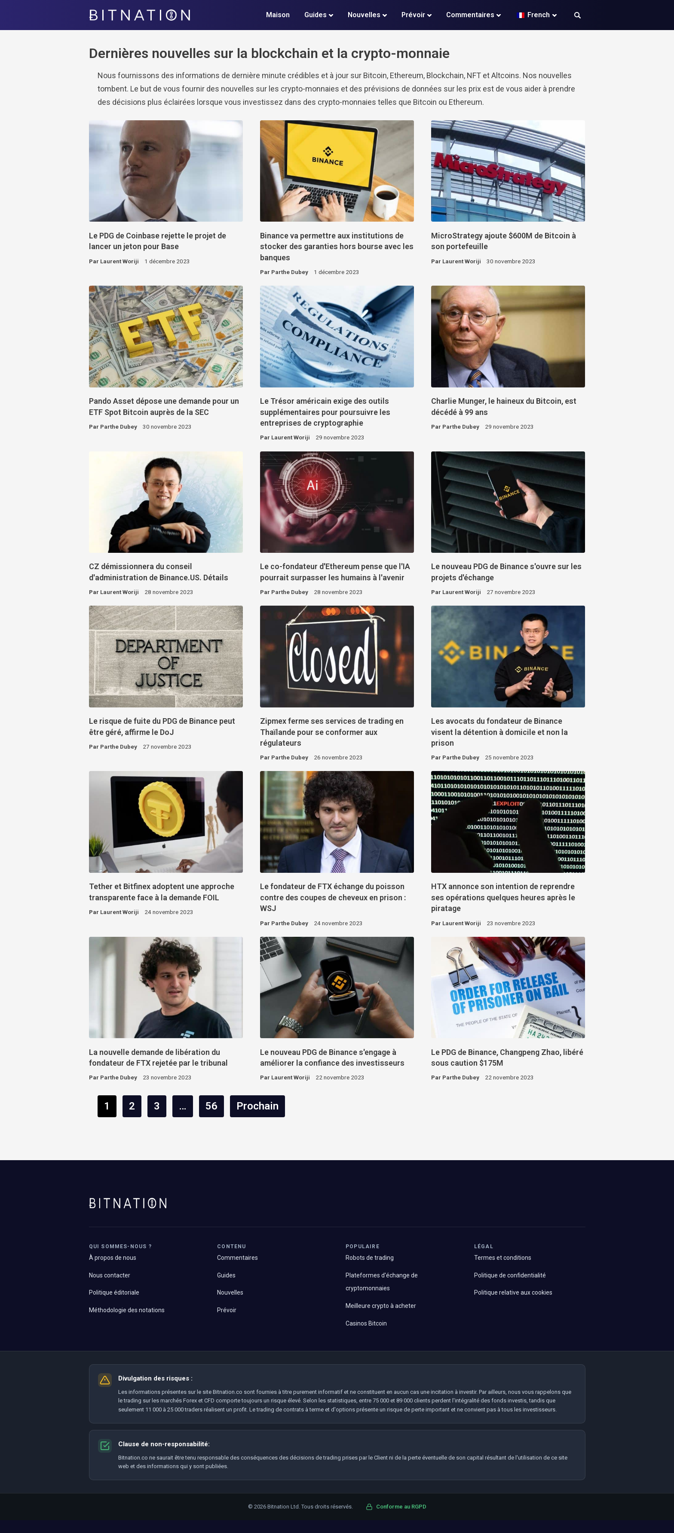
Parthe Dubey (289, 271)
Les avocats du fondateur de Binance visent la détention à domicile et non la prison (499, 731)
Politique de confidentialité (510, 1275)
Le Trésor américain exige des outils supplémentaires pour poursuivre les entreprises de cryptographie (325, 411)
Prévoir (413, 15)
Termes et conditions (502, 1257)
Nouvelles (364, 15)
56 (211, 1106)
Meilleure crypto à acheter (381, 1305)
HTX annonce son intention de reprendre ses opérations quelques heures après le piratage (503, 897)
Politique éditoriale (114, 1292)
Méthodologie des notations (127, 1310)
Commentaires (470, 15)
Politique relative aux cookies (513, 1292)
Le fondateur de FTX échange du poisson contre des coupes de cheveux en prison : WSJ (333, 897)
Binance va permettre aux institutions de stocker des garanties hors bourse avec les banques (337, 246)
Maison (278, 15)
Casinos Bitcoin (366, 1323)
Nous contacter (109, 1275)
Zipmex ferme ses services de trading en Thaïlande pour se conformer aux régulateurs (332, 731)
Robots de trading (370, 1257)
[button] (577, 16)
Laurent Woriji (119, 261)
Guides (315, 15)
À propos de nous (112, 1257)
